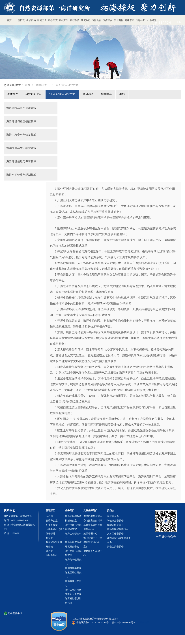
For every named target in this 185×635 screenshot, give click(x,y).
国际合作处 (52, 555)
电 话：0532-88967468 (16, 520)
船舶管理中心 (90, 533)
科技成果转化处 (54, 542)
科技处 (49, 538)
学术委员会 (113, 516)
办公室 (49, 516)
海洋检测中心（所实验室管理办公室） (92, 542)
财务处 (49, 546)
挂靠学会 (106, 94)
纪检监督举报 (15, 613)
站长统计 (144, 622)
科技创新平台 (33, 94)
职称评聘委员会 (115, 525)
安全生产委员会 (115, 546)
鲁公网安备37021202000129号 (92, 622)
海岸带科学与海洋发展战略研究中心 (73, 572)
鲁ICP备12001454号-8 (123, 622)
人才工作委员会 (115, 533)
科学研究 (41, 85)
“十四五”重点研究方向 (62, 94)
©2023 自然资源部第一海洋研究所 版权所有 (96, 618)
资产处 (49, 551)
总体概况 (12, 94)
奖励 (122, 94)
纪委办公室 (52, 525)
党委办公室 (52, 520)
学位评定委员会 (115, 520)
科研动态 (88, 94)
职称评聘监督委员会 (117, 529)
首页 (27, 85)
